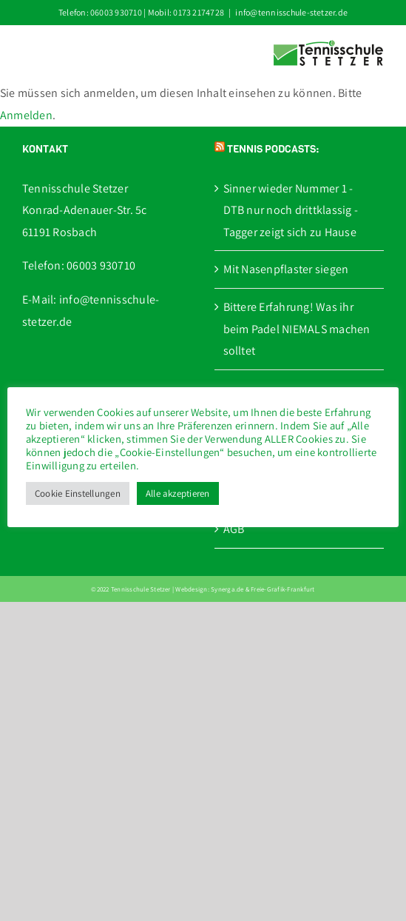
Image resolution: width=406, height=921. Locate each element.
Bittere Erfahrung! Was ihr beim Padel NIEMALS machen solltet (297, 328)
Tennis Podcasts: (273, 149)
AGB (234, 529)
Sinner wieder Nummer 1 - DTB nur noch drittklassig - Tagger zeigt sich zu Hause (290, 210)
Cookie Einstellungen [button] (78, 493)
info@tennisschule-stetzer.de (291, 12)
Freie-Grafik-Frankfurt (282, 589)
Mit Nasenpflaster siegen (286, 269)
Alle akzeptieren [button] (178, 493)
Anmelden (26, 115)
